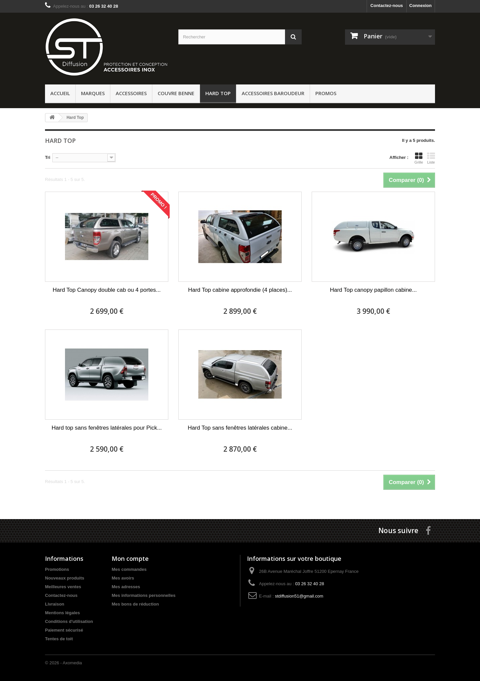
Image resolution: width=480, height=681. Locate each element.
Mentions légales (62, 612)
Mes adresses (126, 586)
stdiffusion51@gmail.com (299, 596)
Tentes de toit (59, 638)
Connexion (420, 5)
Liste (431, 158)
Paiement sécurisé (64, 630)
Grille (418, 158)
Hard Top (218, 93)
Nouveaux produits (64, 578)
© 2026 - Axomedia (63, 662)
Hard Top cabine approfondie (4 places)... (240, 290)
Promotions (57, 569)
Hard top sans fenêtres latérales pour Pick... (107, 428)
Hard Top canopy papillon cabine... (373, 290)
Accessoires (131, 93)
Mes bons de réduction (135, 604)
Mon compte (130, 558)
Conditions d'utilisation (69, 621)
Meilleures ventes (63, 586)
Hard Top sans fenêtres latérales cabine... (240, 428)
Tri (47, 157)
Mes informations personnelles (143, 595)
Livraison (54, 604)
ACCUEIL (60, 93)
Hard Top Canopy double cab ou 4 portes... (107, 290)
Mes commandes (129, 569)
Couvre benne (176, 93)
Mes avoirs (123, 578)
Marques (93, 93)
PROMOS (325, 93)
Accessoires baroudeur (273, 93)
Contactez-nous (386, 5)
